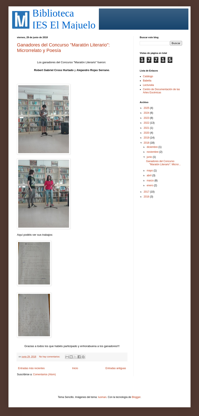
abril (149, 175)
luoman (102, 397)
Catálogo (148, 76)
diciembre (152, 147)
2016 (147, 196)
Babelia (147, 80)
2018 (147, 142)
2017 (147, 191)
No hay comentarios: (50, 356)
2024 (147, 112)
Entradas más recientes (31, 368)
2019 (147, 137)
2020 (147, 132)
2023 (147, 117)
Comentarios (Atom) (44, 374)
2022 (147, 122)
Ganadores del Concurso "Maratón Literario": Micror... (163, 163)
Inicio (75, 368)
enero (150, 185)
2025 (147, 107)
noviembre (153, 151)
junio (150, 156)
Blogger (136, 397)
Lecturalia (148, 85)
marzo (151, 180)
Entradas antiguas (115, 368)
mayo (150, 170)
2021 (147, 127)
